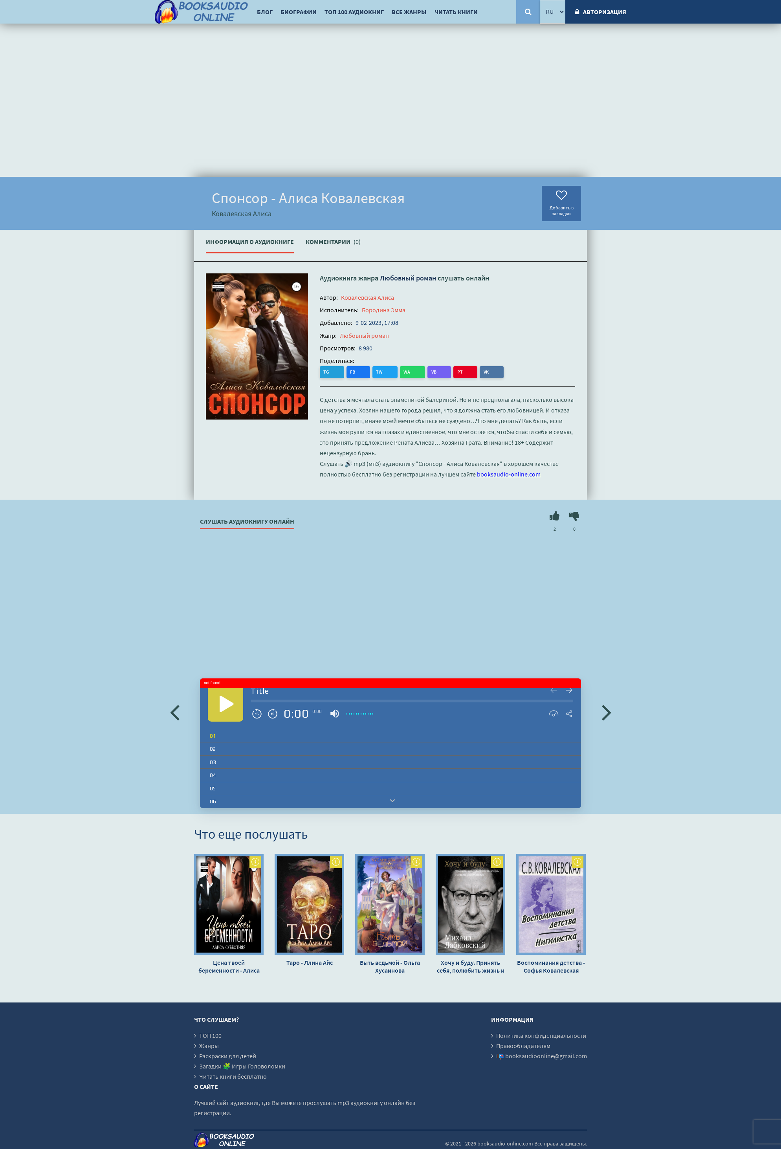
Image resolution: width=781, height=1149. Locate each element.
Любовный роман (408, 277)
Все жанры (409, 12)
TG (327, 372)
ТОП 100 (210, 1035)
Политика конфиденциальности (541, 1035)
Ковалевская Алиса (367, 297)
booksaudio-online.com (509, 474)
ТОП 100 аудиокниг (354, 12)
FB (342, 372)
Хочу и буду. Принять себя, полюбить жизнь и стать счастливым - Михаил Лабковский (470, 966)
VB (391, 372)
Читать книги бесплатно (233, 1076)
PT (407, 372)
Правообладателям (523, 1045)
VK (422, 372)
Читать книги (456, 12)
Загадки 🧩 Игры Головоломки (242, 1066)
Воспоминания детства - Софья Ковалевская (551, 966)
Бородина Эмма (383, 310)
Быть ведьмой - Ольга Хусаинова (390, 966)
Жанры (209, 1045)
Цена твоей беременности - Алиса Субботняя (229, 966)
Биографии (298, 12)
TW (358, 372)
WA (375, 372)
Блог (265, 12)
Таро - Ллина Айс (309, 962)
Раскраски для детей (227, 1055)
